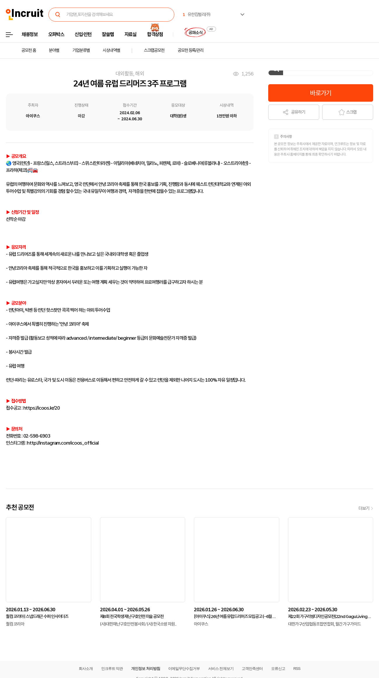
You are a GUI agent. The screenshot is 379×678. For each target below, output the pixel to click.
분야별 (54, 50)
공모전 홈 (28, 50)
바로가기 (320, 93)
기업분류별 (81, 50)
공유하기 (294, 112)
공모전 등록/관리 (190, 50)
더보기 (366, 508)
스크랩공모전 (154, 50)
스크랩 (348, 112)
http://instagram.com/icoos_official (62, 443)
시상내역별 (111, 50)
